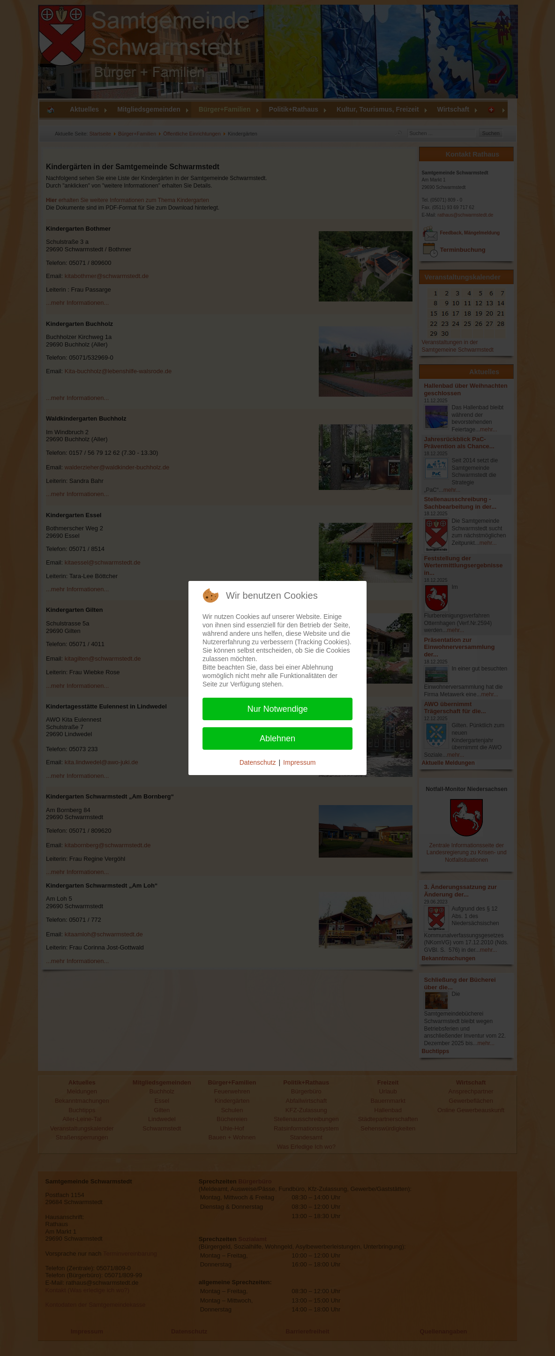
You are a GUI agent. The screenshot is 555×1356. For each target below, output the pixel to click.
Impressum (299, 762)
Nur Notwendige (277, 709)
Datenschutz (258, 762)
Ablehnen (277, 738)
